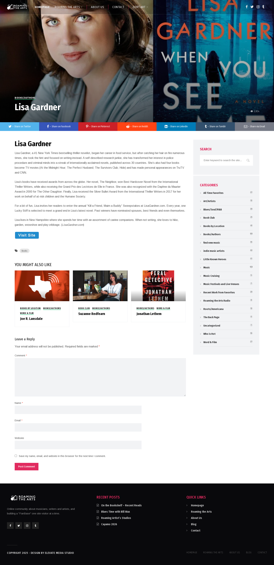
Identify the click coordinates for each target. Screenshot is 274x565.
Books (24, 251)
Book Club (84, 308)
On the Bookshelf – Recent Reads (121, 505)
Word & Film (27, 313)
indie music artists (213, 250)
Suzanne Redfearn (91, 314)
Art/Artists (209, 201)
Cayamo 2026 (109, 524)
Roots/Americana (213, 309)
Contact (195, 530)
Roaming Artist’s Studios (116, 518)
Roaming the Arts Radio (216, 300)
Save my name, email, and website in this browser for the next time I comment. (62, 456)
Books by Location (30, 308)
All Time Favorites (213, 193)
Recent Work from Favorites (219, 292)
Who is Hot (209, 333)
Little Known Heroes (214, 259)
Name (19, 403)
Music (206, 267)
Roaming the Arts (201, 511)
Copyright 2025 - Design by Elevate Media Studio (40, 553)
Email (18, 420)
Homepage (197, 505)
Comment (21, 355)
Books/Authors (25, 97)
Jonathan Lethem (148, 314)
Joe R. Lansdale (31, 319)
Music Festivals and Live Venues (221, 284)
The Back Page (211, 317)
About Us (196, 518)
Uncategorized (211, 325)
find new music (211, 242)
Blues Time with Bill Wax (115, 511)
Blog (193, 524)
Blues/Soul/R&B (212, 209)
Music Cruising (211, 275)
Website (19, 438)
